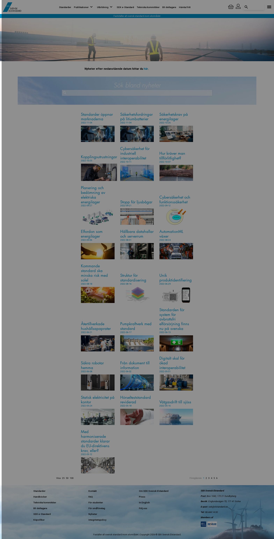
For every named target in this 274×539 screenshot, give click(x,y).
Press (142, 496)
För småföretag (96, 508)
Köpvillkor (39, 519)
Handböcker (40, 496)
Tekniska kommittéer (148, 7)
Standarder (65, 7)
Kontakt (92, 491)
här (146, 68)
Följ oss (143, 508)
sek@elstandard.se (218, 506)
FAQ (90, 496)
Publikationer (84, 7)
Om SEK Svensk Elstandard (153, 491)
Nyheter (92, 514)
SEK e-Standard (125, 7)
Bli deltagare (169, 7)
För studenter (95, 502)
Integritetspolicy (97, 519)
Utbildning (105, 7)
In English (144, 502)
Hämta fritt (184, 7)
